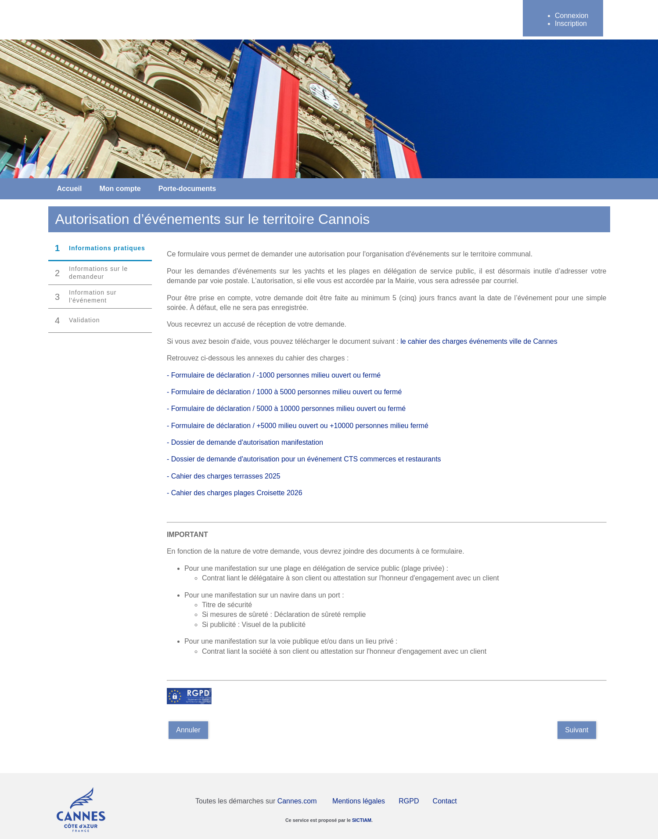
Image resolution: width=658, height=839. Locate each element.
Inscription (571, 23)
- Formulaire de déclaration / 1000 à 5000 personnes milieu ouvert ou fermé (284, 392)
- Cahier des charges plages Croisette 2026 (234, 493)
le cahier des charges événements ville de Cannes (479, 341)
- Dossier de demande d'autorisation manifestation (246, 442)
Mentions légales (358, 801)
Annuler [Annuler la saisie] (188, 730)
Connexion (572, 15)
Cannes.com (297, 801)
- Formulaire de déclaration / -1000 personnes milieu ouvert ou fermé (274, 375)
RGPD (409, 801)
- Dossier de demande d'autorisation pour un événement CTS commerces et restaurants (304, 459)
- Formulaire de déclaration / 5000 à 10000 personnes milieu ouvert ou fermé (286, 408)
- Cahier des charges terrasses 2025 (223, 476)
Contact (445, 801)
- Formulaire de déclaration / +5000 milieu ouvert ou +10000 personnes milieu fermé (297, 425)
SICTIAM (361, 820)
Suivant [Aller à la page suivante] (576, 730)
